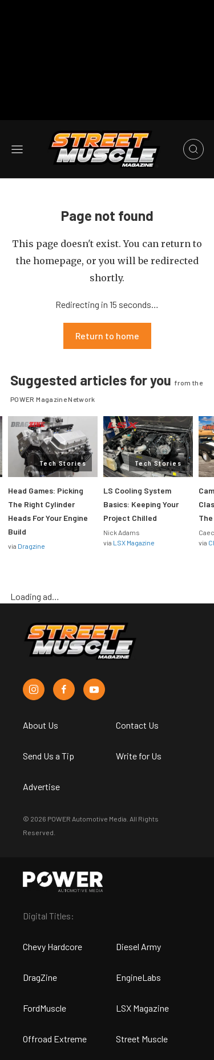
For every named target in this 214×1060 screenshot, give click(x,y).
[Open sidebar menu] (17, 149)
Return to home (107, 335)
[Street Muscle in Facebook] (64, 689)
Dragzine (31, 546)
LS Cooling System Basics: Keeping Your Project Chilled (141, 504)
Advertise (41, 786)
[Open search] (193, 149)
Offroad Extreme (55, 1038)
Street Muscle (142, 1038)
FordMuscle (44, 1008)
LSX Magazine (134, 543)
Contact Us (137, 725)
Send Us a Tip (48, 755)
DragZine (40, 977)
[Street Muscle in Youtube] (94, 689)
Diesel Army (138, 946)
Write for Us (138, 755)
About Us (40, 725)
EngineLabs (138, 977)
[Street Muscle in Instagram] (34, 689)
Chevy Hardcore (52, 946)
